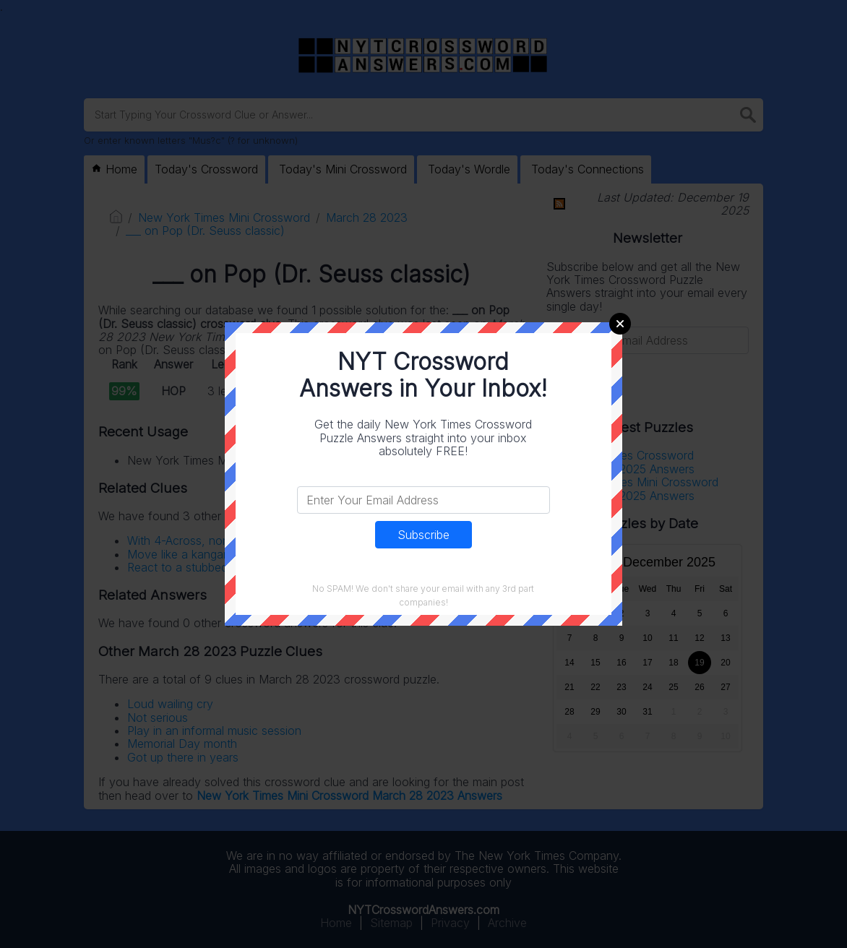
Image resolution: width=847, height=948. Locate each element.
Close (620, 324)
